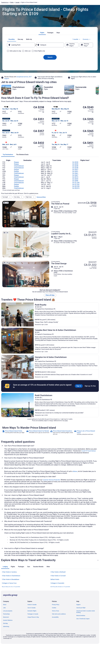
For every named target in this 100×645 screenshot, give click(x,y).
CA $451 (75, 171)
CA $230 (75, 162)
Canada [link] (17, 2)
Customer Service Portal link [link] (51, 480)
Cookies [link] (54, 607)
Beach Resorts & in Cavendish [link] (11, 587)
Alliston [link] (75, 471)
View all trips (50, 295)
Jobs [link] (4, 607)
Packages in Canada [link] (33, 614)
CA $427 (75, 170)
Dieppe (16, 162)
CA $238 (75, 166)
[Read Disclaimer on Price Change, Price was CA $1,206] (82, 203)
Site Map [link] (5, 623)
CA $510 (75, 177)
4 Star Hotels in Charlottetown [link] (11, 575)
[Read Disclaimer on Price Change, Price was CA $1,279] (92, 232)
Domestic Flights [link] (32, 611)
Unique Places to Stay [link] (33, 617)
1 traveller (76, 39)
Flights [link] (12, 2)
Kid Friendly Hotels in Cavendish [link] (60, 587)
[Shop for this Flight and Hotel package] (74, 214)
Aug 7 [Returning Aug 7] (86, 46)
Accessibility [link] (55, 617)
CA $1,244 (75, 183)
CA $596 (75, 181)
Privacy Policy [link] (55, 604)
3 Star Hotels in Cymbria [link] (9, 572)
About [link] (4, 604)
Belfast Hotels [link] (55, 579)
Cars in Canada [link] (31, 607)
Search (50, 57)
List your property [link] (7, 611)
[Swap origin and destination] (36, 44)
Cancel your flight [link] (80, 607)
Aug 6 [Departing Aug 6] (71, 46)
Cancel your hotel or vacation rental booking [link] (85, 611)
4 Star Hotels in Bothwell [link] (58, 572)
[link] (14, 432)
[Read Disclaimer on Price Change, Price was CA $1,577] (92, 262)
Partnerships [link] (6, 614)
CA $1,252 (75, 184)
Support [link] (78, 604)
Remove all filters (41, 197)
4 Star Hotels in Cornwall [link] (58, 575)
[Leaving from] (21, 45)
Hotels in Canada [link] (32, 604)
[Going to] (50, 45)
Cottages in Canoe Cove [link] (9, 583)
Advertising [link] (6, 626)
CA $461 (75, 173)
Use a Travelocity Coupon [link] (83, 618)
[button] (50, 560)
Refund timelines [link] (80, 615)
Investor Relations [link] (7, 620)
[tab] (42, 32)
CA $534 (75, 179)
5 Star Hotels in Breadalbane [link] (10, 579)
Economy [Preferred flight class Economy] (87, 39)
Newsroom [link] (6, 617)
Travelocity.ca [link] (4, 2)
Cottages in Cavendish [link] (57, 583)
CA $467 (75, 175)
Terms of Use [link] (55, 611)
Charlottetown (19, 166)
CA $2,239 (75, 186)
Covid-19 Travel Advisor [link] (89, 451)
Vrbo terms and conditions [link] (59, 614)
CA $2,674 (75, 188)
